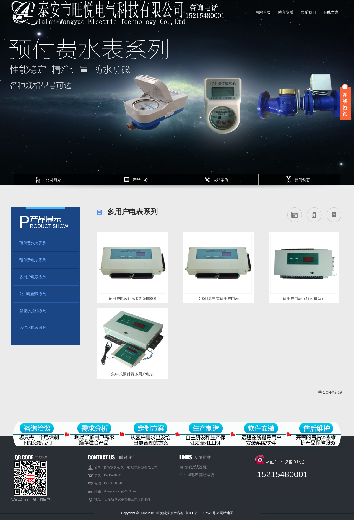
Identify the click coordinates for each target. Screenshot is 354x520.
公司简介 (53, 180)
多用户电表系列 (32, 277)
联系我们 (308, 12)
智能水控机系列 (32, 311)
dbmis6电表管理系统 (196, 475)
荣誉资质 (285, 12)
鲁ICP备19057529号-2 (203, 513)
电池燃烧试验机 (193, 467)
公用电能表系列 (32, 294)
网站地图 (226, 513)
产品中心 (140, 180)
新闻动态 (302, 180)
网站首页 (263, 12)
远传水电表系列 (32, 328)
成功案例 (220, 180)
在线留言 (331, 12)
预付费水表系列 (32, 243)
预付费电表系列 (32, 260)
